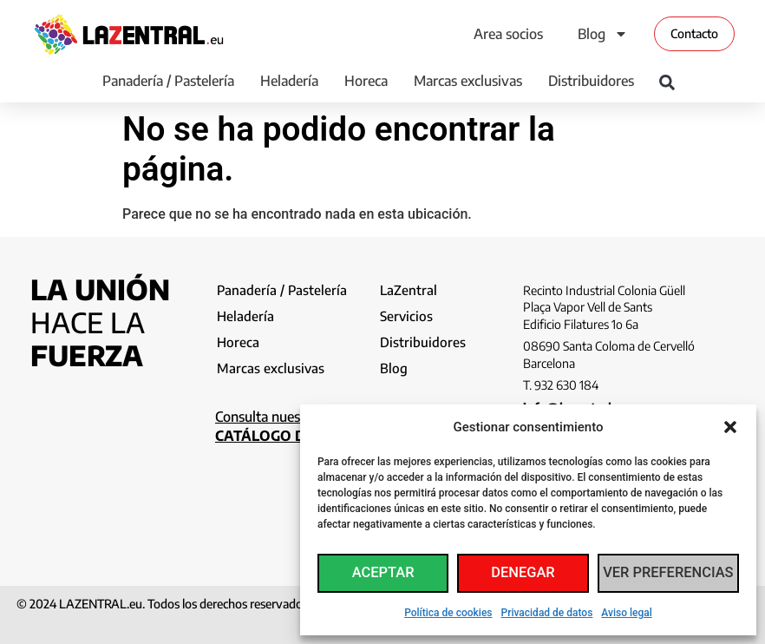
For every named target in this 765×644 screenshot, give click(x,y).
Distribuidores (591, 80)
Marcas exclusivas (468, 80)
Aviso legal (626, 613)
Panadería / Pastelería (168, 80)
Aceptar (384, 574)
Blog (603, 33)
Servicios (407, 317)
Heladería (289, 80)
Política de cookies (448, 613)
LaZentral (409, 290)
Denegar (526, 574)
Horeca (366, 80)
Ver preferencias (670, 574)
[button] (730, 427)
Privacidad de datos (547, 613)
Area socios (508, 34)
